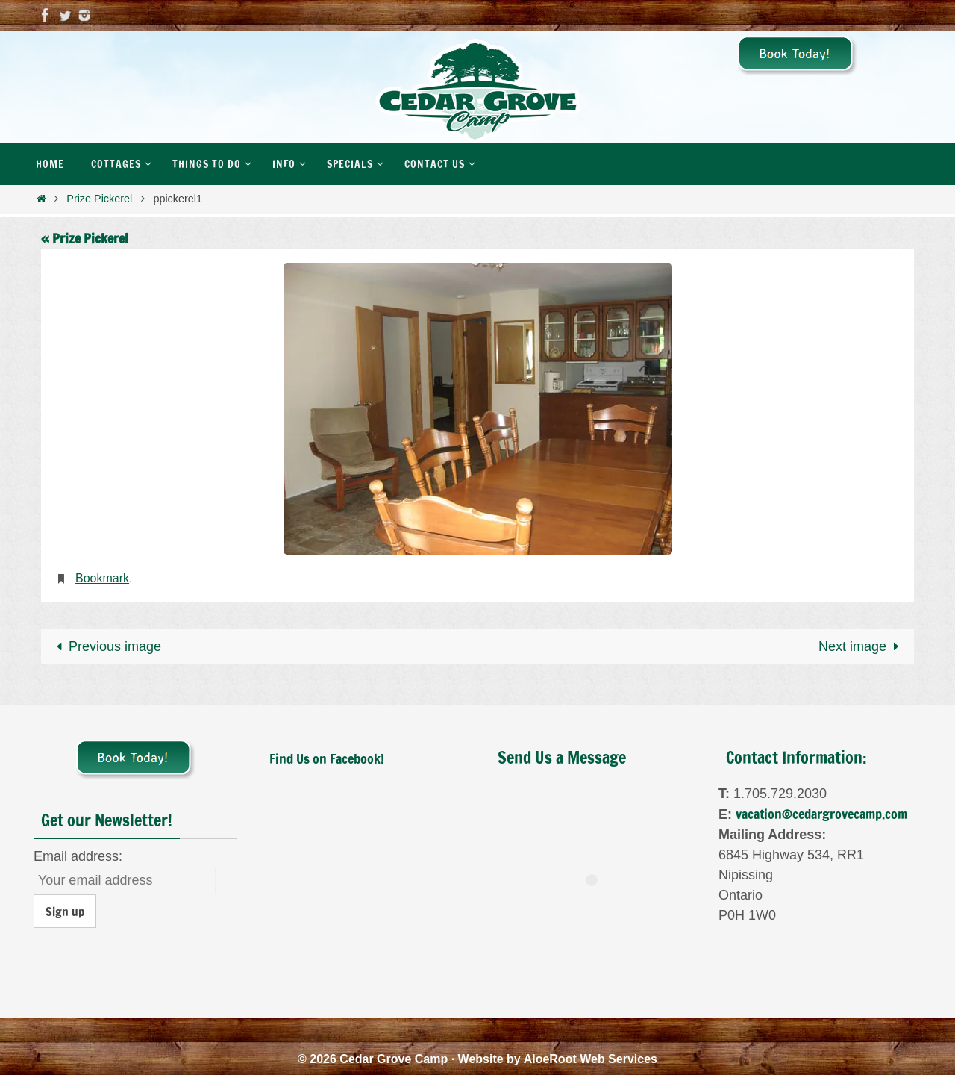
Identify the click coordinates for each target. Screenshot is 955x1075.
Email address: (78, 856)
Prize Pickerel (99, 199)
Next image (861, 646)
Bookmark (102, 578)
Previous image (105, 646)
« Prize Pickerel (84, 238)
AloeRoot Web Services (590, 1059)
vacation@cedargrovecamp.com (821, 813)
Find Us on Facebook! (326, 758)
